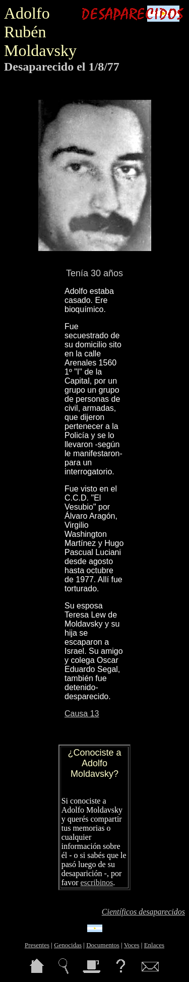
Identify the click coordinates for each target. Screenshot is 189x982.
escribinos (96, 882)
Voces (132, 945)
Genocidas (68, 945)
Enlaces (154, 945)
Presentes (37, 945)
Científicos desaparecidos (143, 911)
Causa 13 (82, 713)
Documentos (102, 945)
